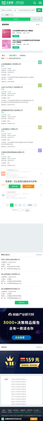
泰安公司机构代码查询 (18, 399)
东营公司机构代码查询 (18, 389)
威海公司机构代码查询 (18, 401)
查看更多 (39, 255)
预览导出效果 (36, 19)
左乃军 (9, 92)
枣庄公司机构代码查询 (18, 387)
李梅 (8, 157)
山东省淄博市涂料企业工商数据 (22, 30)
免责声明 (29, 410)
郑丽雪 (9, 68)
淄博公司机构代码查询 (18, 384)
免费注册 (15, 186)
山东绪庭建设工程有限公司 (11, 64)
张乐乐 (9, 133)
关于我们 (36, 410)
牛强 (8, 115)
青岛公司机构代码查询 (18, 382)
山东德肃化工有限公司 (9, 129)
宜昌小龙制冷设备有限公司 (10, 259)
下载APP (34, 419)
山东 (6, 379)
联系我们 (4, 412)
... (24, 205)
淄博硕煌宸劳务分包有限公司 (12, 110)
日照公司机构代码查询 (18, 404)
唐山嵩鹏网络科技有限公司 (10, 289)
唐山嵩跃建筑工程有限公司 (10, 274)
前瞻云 (4, 410)
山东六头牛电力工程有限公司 (12, 87)
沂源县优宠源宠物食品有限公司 (12, 152)
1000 (30, 205)
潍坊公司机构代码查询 (18, 394)
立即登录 (28, 186)
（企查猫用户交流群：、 (22, 412)
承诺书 (10, 412)
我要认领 (21, 302)
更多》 (38, 24)
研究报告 (15, 410)
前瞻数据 (22, 410)
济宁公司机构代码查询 (18, 396)
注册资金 (23, 56)
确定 (27, 211)
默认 (4, 56)
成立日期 (13, 56)
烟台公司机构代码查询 (18, 392)
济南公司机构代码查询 (18, 379)
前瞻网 (10, 410)
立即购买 (15, 36)
